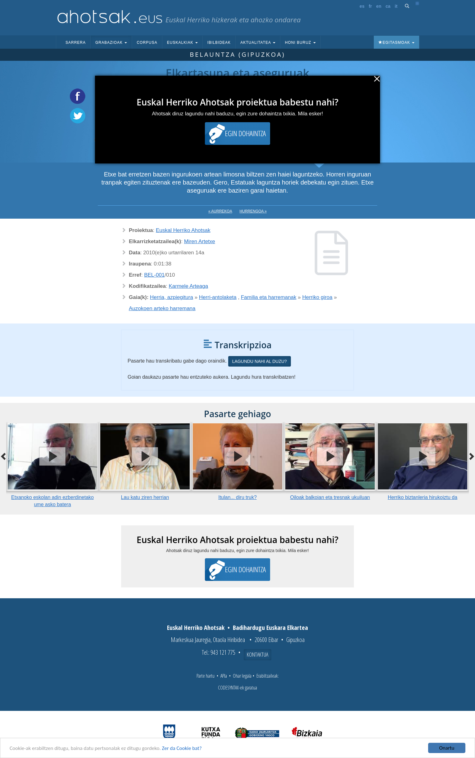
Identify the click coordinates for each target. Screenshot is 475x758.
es (362, 6)
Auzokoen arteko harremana (162, 308)
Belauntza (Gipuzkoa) (237, 54)
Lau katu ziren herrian (145, 497)
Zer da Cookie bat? (182, 748)
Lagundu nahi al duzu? (259, 361)
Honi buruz (300, 42)
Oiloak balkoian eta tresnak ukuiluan (330, 497)
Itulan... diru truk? (237, 497)
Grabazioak (111, 42)
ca (388, 6)
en (378, 6)
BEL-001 (154, 275)
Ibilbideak (219, 42)
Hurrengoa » (253, 211)
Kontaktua (257, 654)
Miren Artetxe (199, 241)
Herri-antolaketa (218, 297)
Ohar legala (242, 675)
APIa (223, 675)
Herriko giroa (317, 297)
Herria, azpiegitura (171, 297)
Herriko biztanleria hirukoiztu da (422, 497)
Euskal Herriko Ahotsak (183, 230)
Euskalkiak (182, 42)
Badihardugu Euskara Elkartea (270, 627)
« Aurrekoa (220, 211)
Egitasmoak (396, 42)
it (396, 6)
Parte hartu (206, 675)
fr (370, 6)
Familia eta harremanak (268, 297)
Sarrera (76, 42)
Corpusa (147, 42)
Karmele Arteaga (188, 286)
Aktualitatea (257, 42)
